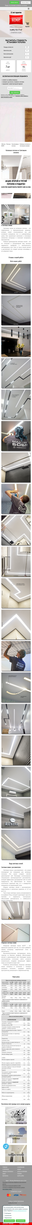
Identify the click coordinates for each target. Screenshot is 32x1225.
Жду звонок (15, 92)
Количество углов (7, 50)
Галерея (19, 1173)
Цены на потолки (22, 1171)
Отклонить (20, 1220)
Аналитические (7, 1215)
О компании (20, 1167)
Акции (19, 1169)
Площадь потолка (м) (8, 47)
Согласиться (9, 1220)
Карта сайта (20, 1176)
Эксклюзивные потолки (15, 145)
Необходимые (7, 1213)
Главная (5, 1167)
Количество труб (7, 57)
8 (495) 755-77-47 (16, 30)
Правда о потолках (8, 1171)
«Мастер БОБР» (3, 145)
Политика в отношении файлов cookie (12, 1186)
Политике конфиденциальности (19, 1210)
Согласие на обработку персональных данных (14, 1187)
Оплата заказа (14, 2)
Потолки (8, 144)
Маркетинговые (8, 1218)
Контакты (5, 1176)
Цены (4, 1173)
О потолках (6, 1169)
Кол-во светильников (8, 54)
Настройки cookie (7, 1189)
